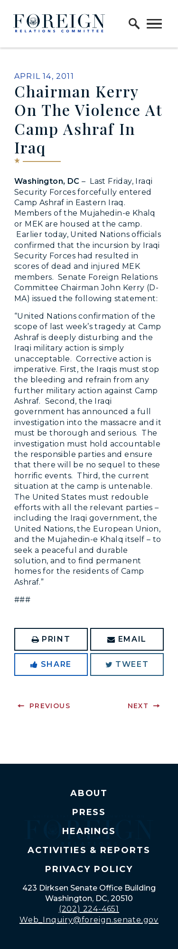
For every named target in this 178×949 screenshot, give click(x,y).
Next (138, 706)
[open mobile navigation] (154, 24)
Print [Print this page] (51, 639)
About (89, 793)
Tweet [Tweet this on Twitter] (127, 664)
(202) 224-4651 (89, 908)
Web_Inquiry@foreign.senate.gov (89, 919)
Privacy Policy (88, 869)
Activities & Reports (89, 850)
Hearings (89, 831)
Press (89, 812)
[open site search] (134, 23)
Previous (49, 706)
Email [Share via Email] (127, 639)
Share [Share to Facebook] (51, 664)
